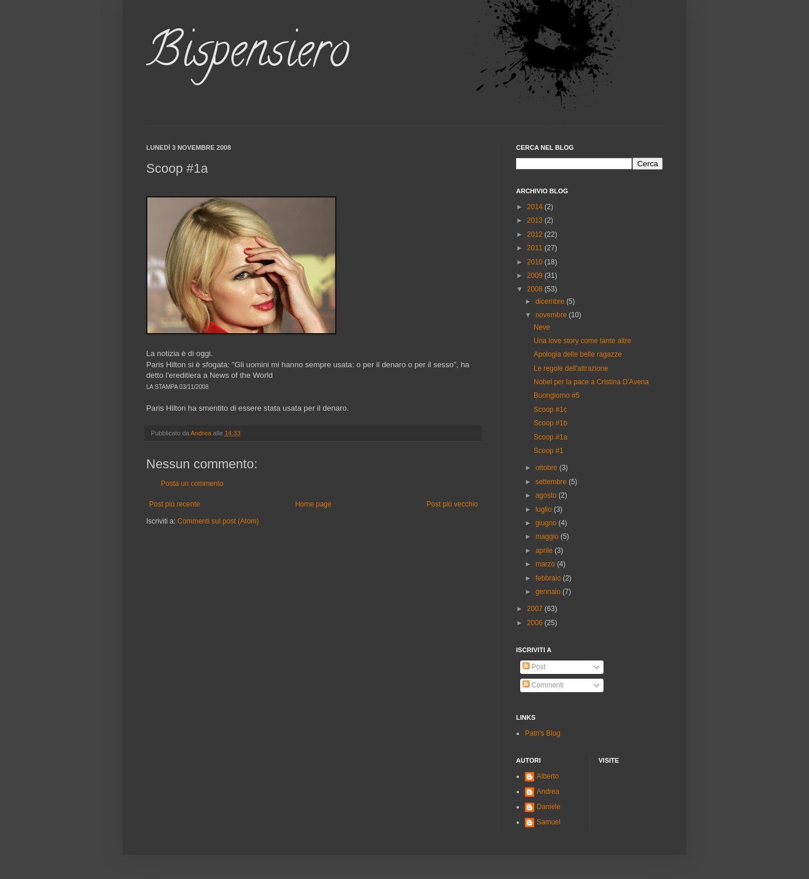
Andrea (548, 791)
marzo (546, 564)
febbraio (549, 578)
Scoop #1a (550, 437)
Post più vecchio (452, 504)
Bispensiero (247, 55)
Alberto (548, 776)
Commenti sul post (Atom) (218, 521)
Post (534, 667)
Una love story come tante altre (582, 341)
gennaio (548, 592)
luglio (544, 509)
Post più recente (174, 504)
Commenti (543, 685)
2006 (536, 623)
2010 (536, 262)
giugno (546, 523)
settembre (552, 482)
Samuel (549, 822)
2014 (536, 207)
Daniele (549, 807)
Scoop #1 (549, 451)
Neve (542, 327)
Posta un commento (192, 483)
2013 (536, 220)
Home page (313, 504)
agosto (546, 495)
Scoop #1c (550, 409)
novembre (552, 315)
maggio (548, 536)
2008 (536, 289)
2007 (536, 609)
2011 (536, 248)
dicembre (551, 301)
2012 (536, 234)
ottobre (547, 468)
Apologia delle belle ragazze (578, 354)
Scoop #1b (550, 423)
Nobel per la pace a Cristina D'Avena (591, 382)
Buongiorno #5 (556, 395)
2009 (536, 275)
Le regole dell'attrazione (571, 368)
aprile (545, 550)
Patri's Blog (542, 733)
